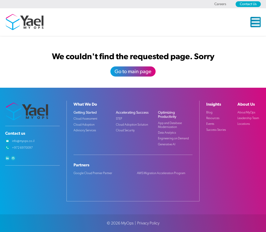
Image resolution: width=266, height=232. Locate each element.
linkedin (7, 158)
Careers (220, 4)
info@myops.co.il (23, 140)
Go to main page (133, 71)
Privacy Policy (148, 223)
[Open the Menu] (255, 22)
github (13, 158)
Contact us (15, 133)
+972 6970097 (22, 147)
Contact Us (248, 4)
